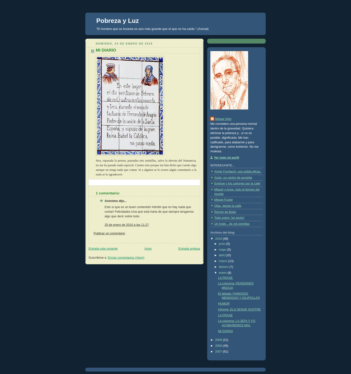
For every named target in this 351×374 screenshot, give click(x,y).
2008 (219, 345)
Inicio (148, 248)
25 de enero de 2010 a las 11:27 (127, 225)
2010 (219, 238)
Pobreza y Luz (117, 20)
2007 (219, 351)
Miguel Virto (223, 119)
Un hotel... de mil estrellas (232, 224)
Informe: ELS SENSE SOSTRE (239, 309)
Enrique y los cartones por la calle (237, 183)
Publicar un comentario (109, 233)
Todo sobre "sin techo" (229, 217)
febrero (224, 267)
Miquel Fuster (223, 199)
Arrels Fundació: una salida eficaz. (237, 171)
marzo (223, 261)
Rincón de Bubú (225, 212)
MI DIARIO (225, 331)
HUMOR (224, 303)
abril (222, 255)
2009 (219, 340)
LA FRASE (225, 278)
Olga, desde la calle (227, 206)
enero (223, 272)
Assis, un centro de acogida (233, 177)
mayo (223, 249)
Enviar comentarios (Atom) (126, 257)
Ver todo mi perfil (226, 157)
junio (222, 244)
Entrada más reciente (103, 248)
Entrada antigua (189, 248)
